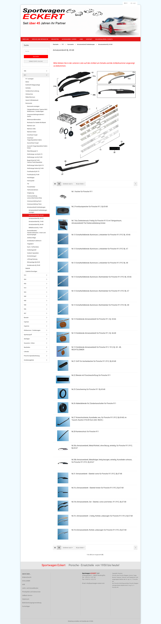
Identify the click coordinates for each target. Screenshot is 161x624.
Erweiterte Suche (36, 61)
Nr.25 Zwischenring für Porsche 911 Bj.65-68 (88, 389)
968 (25, 300)
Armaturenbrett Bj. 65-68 (36, 215)
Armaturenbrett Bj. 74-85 (36, 221)
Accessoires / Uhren (69, 39)
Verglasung (30, 193)
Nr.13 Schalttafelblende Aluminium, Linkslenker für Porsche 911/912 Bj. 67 (100, 249)
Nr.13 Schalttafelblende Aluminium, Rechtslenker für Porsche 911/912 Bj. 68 (100, 305)
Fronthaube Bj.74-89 (33, 174)
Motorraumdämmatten (34, 119)
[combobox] (67, 184)
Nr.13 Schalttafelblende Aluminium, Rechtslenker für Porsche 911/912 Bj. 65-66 (101, 277)
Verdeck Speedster (33, 253)
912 (25, 275)
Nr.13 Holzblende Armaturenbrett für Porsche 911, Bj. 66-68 (94, 333)
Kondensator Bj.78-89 (33, 265)
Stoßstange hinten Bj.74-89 (35, 168)
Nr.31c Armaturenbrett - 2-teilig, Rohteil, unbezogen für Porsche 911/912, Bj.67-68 (102, 516)
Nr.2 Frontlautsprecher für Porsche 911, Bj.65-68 (90, 207)
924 (25, 292)
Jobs (81, 39)
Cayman (26, 322)
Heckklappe (30, 177)
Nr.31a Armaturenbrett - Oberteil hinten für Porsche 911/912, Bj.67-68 (98, 488)
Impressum (25, 599)
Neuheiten (55, 39)
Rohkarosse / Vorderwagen (32, 330)
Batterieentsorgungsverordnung (31, 603)
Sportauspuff (28, 334)
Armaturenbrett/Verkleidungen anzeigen (38, 211)
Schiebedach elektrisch (34, 240)
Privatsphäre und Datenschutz (31, 592)
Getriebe (28, 88)
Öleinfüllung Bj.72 (32, 151)
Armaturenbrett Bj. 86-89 (36, 224)
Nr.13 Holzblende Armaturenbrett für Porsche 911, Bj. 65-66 (94, 319)
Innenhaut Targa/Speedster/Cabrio (34, 139)
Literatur (26, 351)
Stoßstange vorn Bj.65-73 (34, 154)
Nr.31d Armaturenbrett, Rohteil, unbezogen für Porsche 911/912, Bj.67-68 (99, 530)
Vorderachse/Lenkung (32, 91)
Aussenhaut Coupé (33, 143)
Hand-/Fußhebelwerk (31, 100)
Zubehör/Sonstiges (31, 271)
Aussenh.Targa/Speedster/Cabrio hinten (37, 147)
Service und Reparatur (40, 39)
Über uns (25, 39)
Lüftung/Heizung (32, 259)
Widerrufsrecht (26, 577)
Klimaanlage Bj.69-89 (33, 262)
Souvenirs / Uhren (29, 343)
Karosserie (28, 103)
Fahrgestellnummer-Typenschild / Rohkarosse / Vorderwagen (37, 110)
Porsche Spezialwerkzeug (32, 356)
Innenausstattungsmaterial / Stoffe (35, 115)
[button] (126, 3)
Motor (27, 82)
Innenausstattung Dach (34, 201)
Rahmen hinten (31, 132)
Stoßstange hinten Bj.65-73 (35, 165)
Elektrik (27, 268)
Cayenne (26, 326)
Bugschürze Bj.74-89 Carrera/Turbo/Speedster (34, 161)
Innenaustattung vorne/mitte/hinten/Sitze (34, 197)
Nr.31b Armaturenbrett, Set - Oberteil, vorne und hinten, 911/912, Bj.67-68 (99, 502)
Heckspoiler (30, 180)
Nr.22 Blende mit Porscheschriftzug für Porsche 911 (91, 375)
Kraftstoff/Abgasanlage (32, 85)
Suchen (36, 56)
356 (25, 71)
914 (25, 288)
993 (25, 283)
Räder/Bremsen (30, 97)
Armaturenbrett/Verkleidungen (36, 207)
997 (25, 313)
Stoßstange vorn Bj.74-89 (34, 157)
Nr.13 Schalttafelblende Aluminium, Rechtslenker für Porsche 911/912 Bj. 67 (100, 291)
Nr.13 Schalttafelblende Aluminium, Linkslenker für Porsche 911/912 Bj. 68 (100, 263)
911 (25, 75)
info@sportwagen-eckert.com (95, 583)
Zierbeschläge (31, 237)
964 (25, 279)
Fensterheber (31, 187)
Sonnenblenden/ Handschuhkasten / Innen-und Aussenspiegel (36, 232)
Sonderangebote (29, 360)
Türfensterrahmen (32, 190)
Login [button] (133, 3)
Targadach (30, 244)
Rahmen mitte (31, 129)
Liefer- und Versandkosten (30, 588)
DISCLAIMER (26, 581)
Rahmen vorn (31, 125)
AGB (23, 584)
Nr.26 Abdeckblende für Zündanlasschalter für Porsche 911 (94, 403)
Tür (28, 183)
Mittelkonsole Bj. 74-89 (36, 227)
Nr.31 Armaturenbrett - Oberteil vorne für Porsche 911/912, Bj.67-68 (97, 474)
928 (25, 305)
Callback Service (27, 595)
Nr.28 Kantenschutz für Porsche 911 (85, 431)
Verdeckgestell (31, 250)
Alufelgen (27, 339)
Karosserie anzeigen (33, 106)
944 (25, 296)
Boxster (26, 317)
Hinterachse (29, 94)
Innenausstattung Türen (34, 204)
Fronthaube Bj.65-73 (33, 171)
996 (25, 309)
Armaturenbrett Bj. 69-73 (36, 218)
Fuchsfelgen (26, 606)
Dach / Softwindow (33, 247)
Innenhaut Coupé (32, 135)
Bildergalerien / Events (104, 39)
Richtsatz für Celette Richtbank (36, 122)
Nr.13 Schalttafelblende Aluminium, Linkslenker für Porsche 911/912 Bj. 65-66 (101, 235)
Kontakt (89, 39)
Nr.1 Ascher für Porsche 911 (82, 192)
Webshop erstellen (73, 621)
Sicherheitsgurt (31, 256)
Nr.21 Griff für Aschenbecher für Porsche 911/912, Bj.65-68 (94, 361)
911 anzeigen (29, 79)
